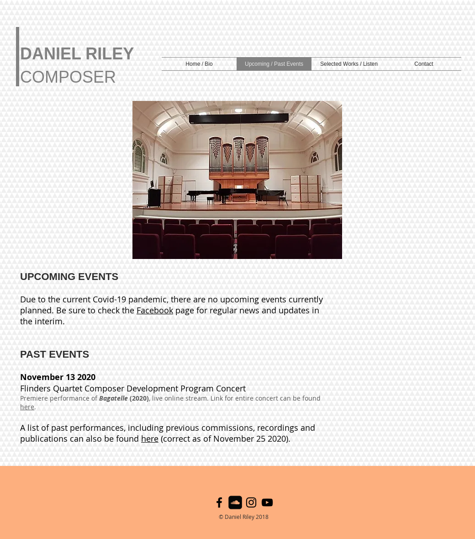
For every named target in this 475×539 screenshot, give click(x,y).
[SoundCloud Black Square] (235, 502)
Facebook (155, 310)
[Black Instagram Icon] (251, 502)
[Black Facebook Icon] (219, 502)
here (27, 406)
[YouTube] (267, 502)
